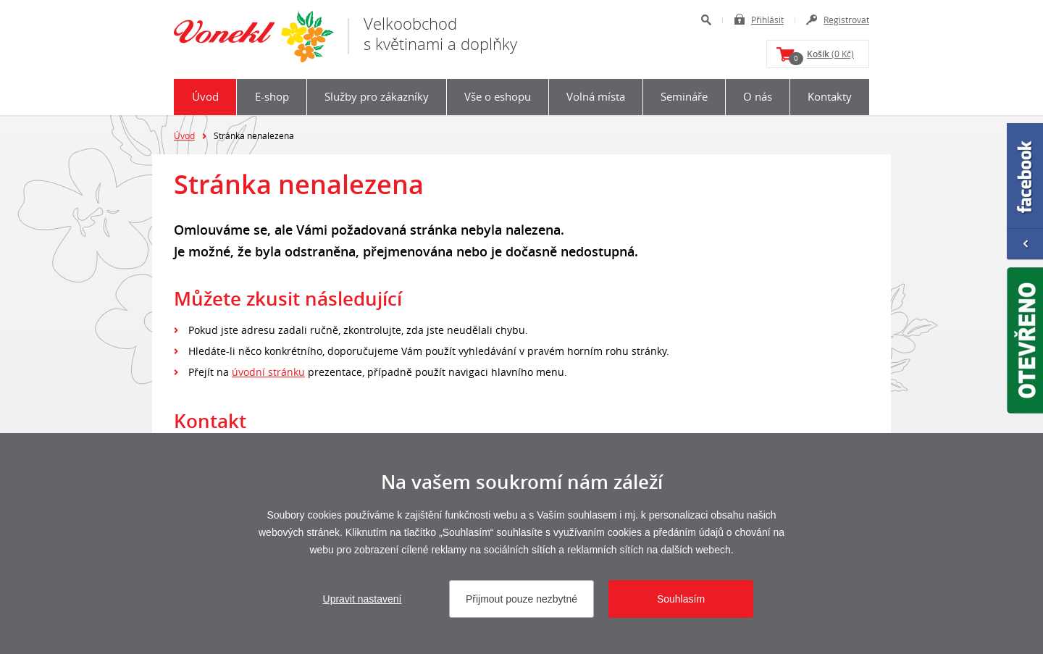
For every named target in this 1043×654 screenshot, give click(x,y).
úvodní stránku (268, 372)
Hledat (706, 20)
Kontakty (830, 96)
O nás (757, 96)
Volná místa (595, 96)
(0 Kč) (821, 56)
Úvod (205, 96)
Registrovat (846, 19)
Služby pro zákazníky (376, 96)
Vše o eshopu (497, 96)
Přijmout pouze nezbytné (521, 599)
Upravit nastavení (362, 599)
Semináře (684, 96)
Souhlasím (681, 599)
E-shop (272, 96)
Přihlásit (767, 19)
